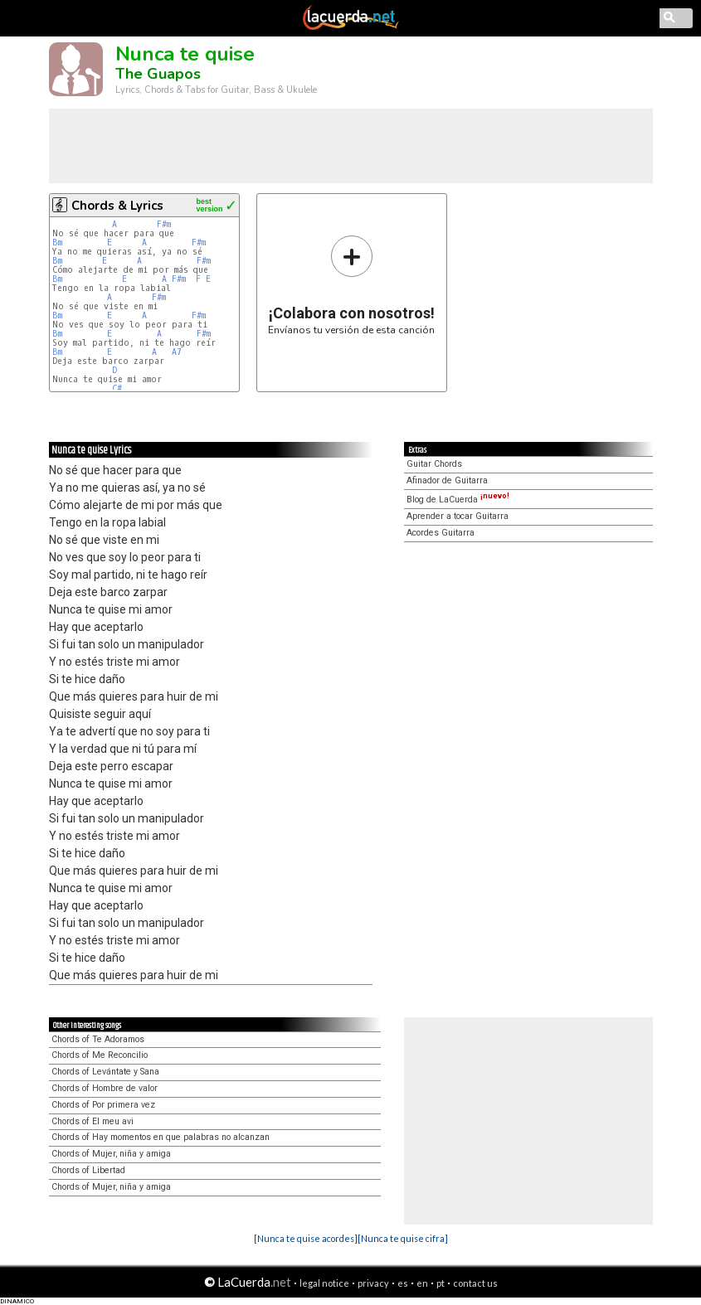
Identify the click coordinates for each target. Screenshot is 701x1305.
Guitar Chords (434, 463)
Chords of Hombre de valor (104, 1088)
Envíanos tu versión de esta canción (351, 285)
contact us (475, 1283)
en (422, 1283)
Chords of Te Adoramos (97, 1039)
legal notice (324, 1283)
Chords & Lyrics (117, 205)
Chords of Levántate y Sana (105, 1071)
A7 (177, 352)
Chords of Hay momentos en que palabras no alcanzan (160, 1137)
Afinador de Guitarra (447, 480)
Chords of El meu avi (92, 1121)
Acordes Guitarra (440, 532)
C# (117, 388)
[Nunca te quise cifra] (403, 1238)
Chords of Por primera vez (103, 1104)
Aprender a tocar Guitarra (457, 516)
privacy (373, 1283)
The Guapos (158, 74)
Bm (57, 242)
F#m (164, 224)
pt (440, 1283)
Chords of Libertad (88, 1170)
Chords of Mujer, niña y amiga (111, 1153)
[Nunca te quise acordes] (306, 1238)
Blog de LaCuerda (457, 499)
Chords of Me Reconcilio (99, 1055)
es (402, 1283)
